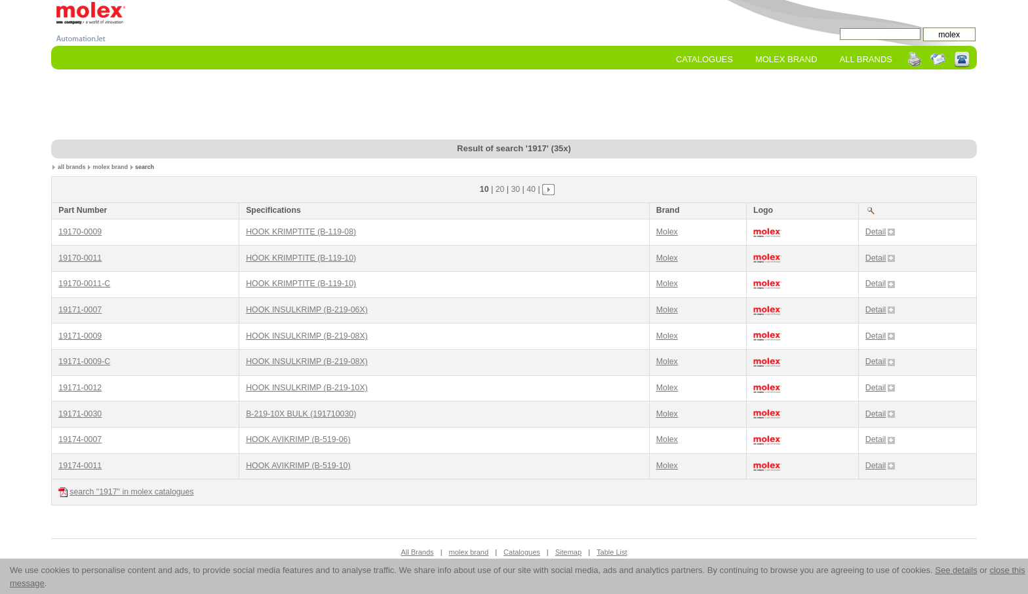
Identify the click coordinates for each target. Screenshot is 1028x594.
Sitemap (568, 552)
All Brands (866, 59)
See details (956, 570)
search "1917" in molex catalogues (125, 492)
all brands (72, 167)
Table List (612, 552)
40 (531, 189)
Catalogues (704, 59)
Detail (880, 231)
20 (500, 189)
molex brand (110, 167)
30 (515, 189)
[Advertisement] (514, 105)
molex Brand (786, 59)
